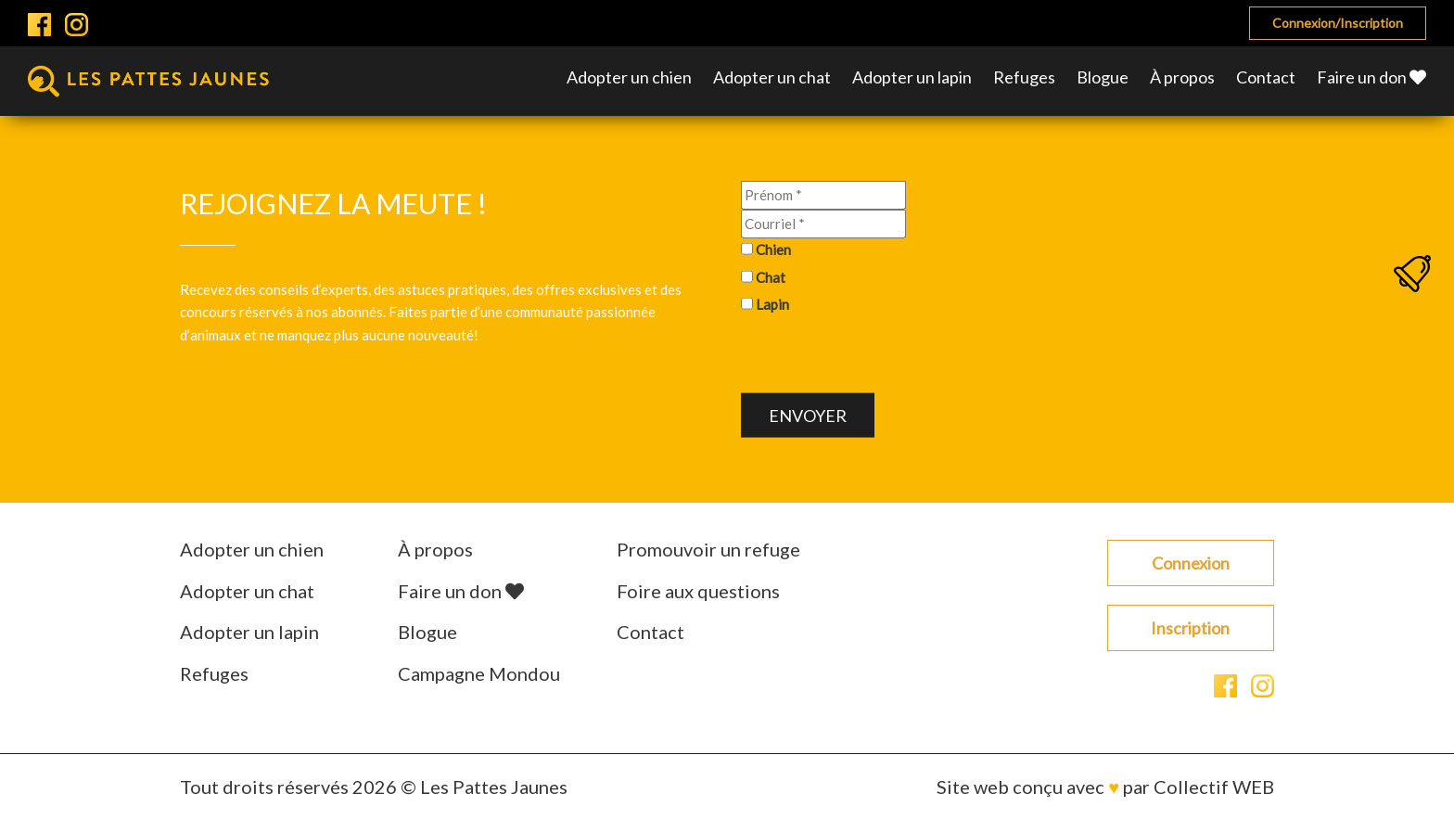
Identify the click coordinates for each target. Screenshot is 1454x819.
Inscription (1190, 628)
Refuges (1024, 77)
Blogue (1103, 77)
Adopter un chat (772, 77)
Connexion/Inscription (1337, 23)
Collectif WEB (1214, 786)
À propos (1182, 77)
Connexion (1191, 563)
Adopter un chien (629, 77)
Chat (770, 276)
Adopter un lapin (912, 77)
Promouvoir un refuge (708, 549)
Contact (1265, 77)
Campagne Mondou (479, 673)
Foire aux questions (698, 591)
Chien (773, 249)
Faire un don (1371, 77)
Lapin (772, 304)
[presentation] (882, 357)
